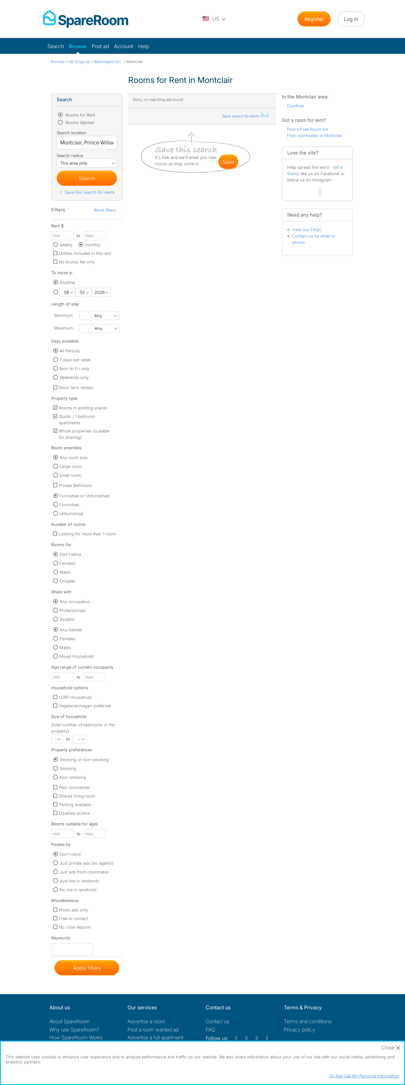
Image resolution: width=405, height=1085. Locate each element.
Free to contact (73, 918)
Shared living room (77, 795)
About (69, 1021)
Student (66, 619)
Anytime (67, 282)
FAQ (210, 1029)
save (228, 162)
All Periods (69, 350)
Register (314, 19)
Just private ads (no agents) (86, 863)
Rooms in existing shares (83, 407)
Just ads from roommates (84, 871)
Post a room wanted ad (153, 1029)
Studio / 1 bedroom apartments (77, 419)
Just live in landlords (79, 880)
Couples (67, 581)
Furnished (69, 504)
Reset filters (105, 209)
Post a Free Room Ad (307, 129)
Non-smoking (72, 777)
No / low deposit (74, 927)
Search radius (70, 155)
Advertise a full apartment (155, 1037)
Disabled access (74, 813)
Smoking (67, 768)
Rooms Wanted (79, 122)
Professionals (72, 610)
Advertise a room (146, 1021)
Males (65, 572)
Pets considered (74, 787)
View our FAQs (306, 229)
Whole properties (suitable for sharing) (84, 434)
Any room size (73, 457)
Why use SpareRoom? (74, 1029)
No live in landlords (78, 889)
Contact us (217, 1021)
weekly (65, 244)
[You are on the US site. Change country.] (214, 19)
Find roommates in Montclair (314, 135)
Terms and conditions (308, 1021)
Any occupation (74, 601)
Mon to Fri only (74, 368)
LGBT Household (75, 697)
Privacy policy (299, 1029)
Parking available (75, 804)
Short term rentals (76, 387)
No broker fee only (77, 261)
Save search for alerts (245, 116)
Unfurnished (71, 513)
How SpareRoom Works (76, 1037)
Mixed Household (76, 656)
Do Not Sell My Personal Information (364, 1075)
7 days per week (75, 359)
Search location (71, 132)
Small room (70, 475)
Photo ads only (73, 909)
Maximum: (64, 328)
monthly (92, 244)
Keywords (60, 939)
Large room (70, 466)
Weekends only (74, 377)
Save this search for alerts (86, 192)
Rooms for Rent (79, 114)
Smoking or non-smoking (84, 759)
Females (67, 563)
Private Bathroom (75, 485)
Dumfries (295, 105)
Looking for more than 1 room (87, 533)
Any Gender (71, 629)
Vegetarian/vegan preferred (85, 705)
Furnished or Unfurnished (84, 495)
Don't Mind (70, 554)
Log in (351, 19)
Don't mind (70, 854)
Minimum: (63, 315)
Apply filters (87, 968)
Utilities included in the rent (85, 253)
